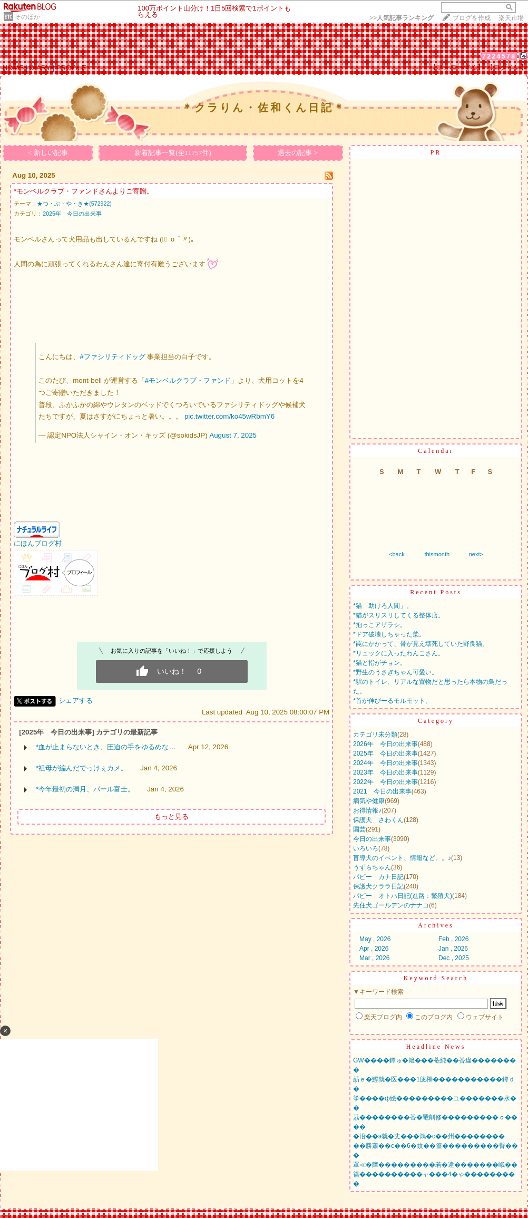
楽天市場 (511, 18)
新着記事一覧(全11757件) (172, 153)
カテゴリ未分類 (375, 734)
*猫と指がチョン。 (379, 662)
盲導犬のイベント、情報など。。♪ (402, 858)
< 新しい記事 (48, 153)
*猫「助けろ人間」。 (383, 606)
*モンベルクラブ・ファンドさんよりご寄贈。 (83, 191)
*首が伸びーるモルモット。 (392, 700)
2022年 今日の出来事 (385, 782)
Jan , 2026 (453, 948)
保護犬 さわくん (378, 820)
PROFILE (71, 68)
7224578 (499, 56)
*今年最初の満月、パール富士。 (85, 789)
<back (397, 554)
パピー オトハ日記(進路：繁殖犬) (402, 896)
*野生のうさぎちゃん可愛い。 (395, 672)
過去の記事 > (298, 153)
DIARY (40, 68)
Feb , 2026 (453, 939)
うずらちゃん (372, 867)
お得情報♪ (367, 810)
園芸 (359, 829)
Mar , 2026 (374, 958)
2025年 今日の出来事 (72, 213)
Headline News (436, 1046)
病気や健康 (369, 801)
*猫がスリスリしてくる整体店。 (398, 615)
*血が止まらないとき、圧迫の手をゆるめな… (106, 747)
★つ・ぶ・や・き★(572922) (74, 203)
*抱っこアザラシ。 (379, 625)
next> (476, 554)
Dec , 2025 (453, 958)
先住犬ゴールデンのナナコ (391, 905)
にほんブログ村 (38, 543)
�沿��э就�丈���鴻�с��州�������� (429, 1136)
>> (401, 18)
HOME (13, 68)
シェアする (75, 700)
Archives (435, 925)
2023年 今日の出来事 (385, 772)
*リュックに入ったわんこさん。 (398, 653)
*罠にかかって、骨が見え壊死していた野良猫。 (420, 643)
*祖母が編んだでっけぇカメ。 (82, 768)
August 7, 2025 (233, 435)
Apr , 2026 (373, 948)
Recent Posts (436, 592)
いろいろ (365, 848)
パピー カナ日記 (378, 877)
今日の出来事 (372, 839)
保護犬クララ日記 (378, 886)
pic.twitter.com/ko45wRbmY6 (229, 416)
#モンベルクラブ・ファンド (188, 380)
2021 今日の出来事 (382, 791)
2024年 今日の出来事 (385, 763)
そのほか (27, 17)
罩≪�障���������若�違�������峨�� (435, 1164)
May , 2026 (374, 939)
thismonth (436, 554)
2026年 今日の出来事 (385, 744)
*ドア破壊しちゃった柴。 (389, 634)
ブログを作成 (472, 18)
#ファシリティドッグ (112, 357)
